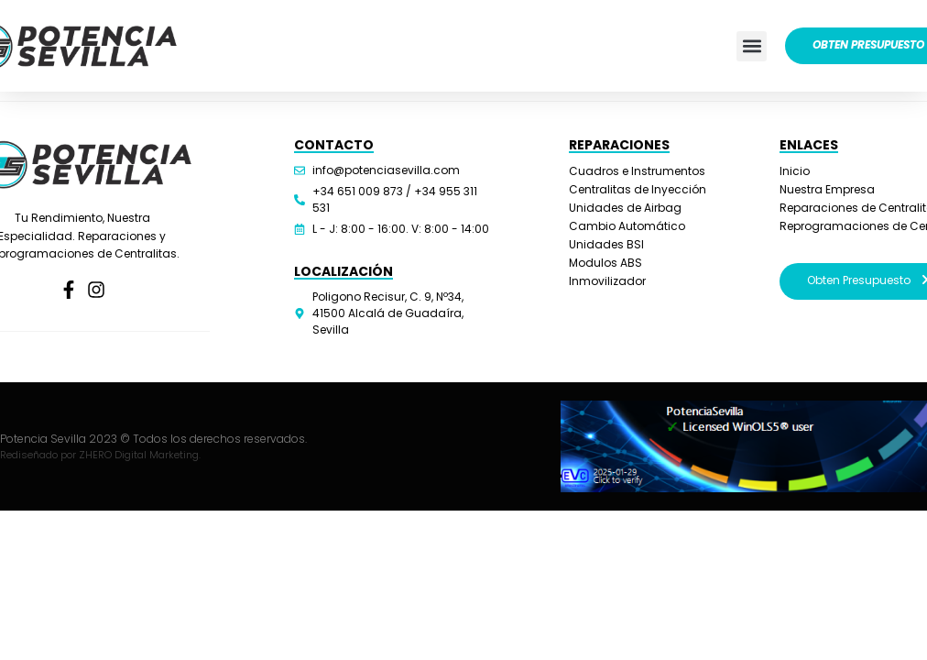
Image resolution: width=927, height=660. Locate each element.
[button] (751, 46)
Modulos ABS (605, 262)
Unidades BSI (606, 244)
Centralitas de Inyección (637, 189)
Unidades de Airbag (625, 207)
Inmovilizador (607, 281)
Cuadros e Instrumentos (637, 171)
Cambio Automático (627, 226)
